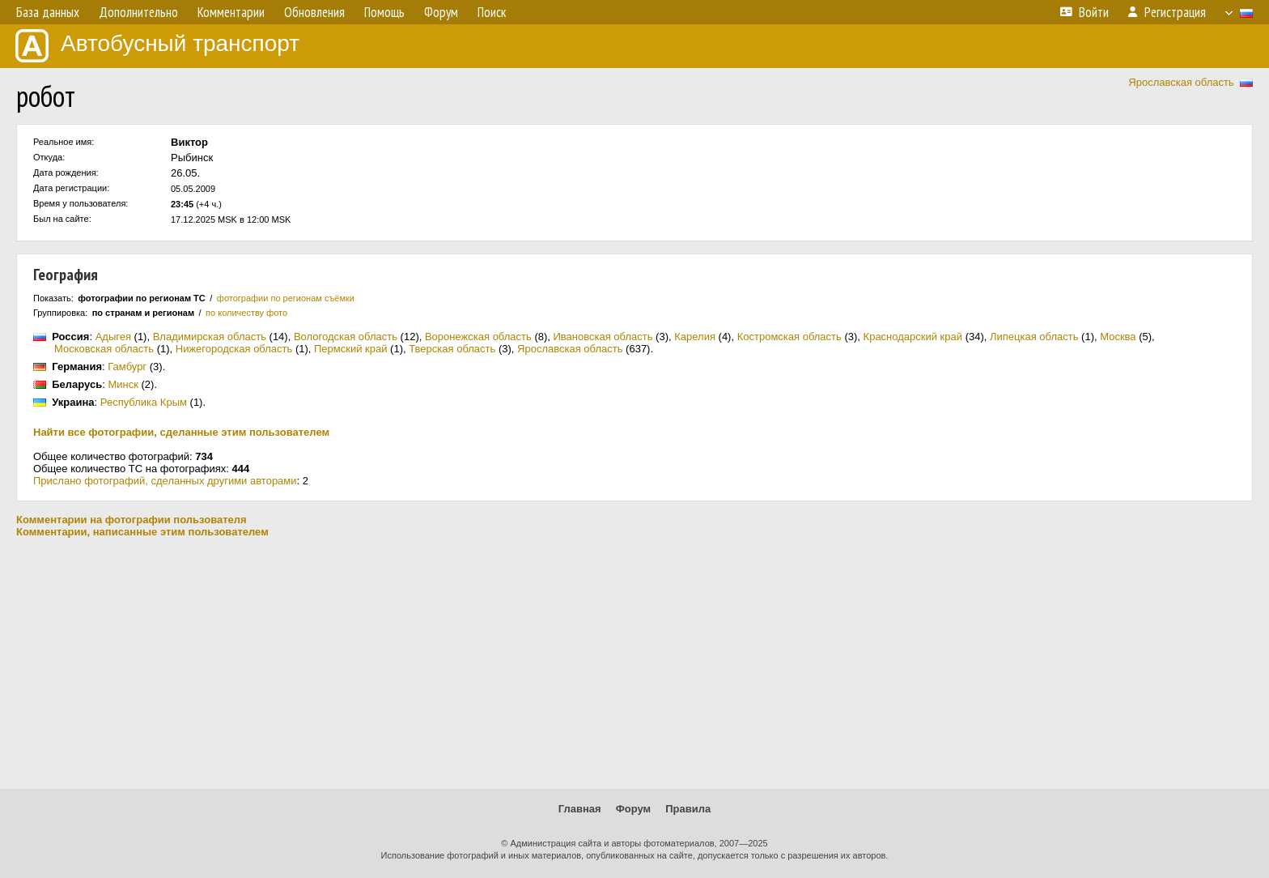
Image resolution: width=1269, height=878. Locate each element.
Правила (688, 809)
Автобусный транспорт (157, 45)
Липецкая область (1034, 336)
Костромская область (789, 336)
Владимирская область (209, 336)
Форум (633, 809)
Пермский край (350, 349)
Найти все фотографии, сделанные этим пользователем (181, 432)
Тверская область (452, 349)
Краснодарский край (913, 336)
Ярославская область (1180, 82)
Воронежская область (478, 336)
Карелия (694, 336)
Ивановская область (603, 336)
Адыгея (113, 336)
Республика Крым (143, 402)
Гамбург (127, 366)
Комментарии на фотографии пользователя (131, 520)
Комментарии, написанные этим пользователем (142, 532)
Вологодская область (345, 336)
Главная (579, 809)
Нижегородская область (234, 349)
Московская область (104, 349)
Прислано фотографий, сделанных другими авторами (165, 481)
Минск (123, 384)
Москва (1117, 336)
